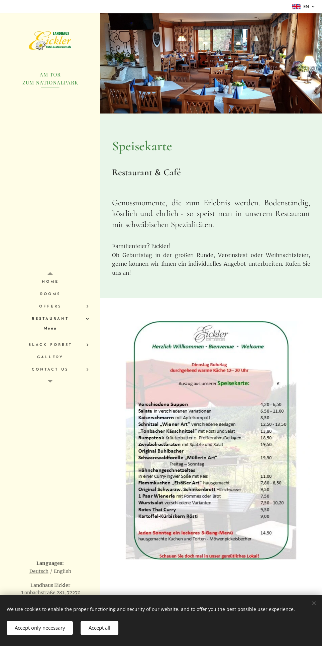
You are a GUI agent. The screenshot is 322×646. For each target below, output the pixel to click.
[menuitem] (50, 282)
